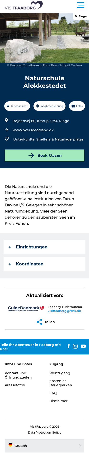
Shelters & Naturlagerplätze (60, 139)
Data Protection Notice (44, 432)
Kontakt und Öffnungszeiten (18, 375)
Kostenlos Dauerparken (60, 383)
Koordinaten (26, 264)
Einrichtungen (28, 247)
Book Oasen (45, 155)
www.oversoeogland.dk (33, 130)
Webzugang (59, 373)
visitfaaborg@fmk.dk (64, 311)
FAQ (53, 393)
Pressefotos (15, 385)
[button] (65, 5)
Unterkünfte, (24, 139)
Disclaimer (58, 401)
